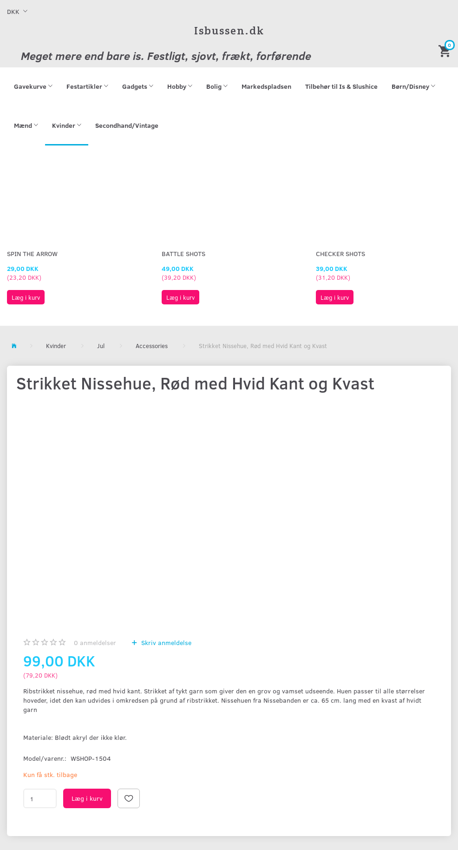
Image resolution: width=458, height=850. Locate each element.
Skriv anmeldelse (165, 642)
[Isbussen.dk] (229, 30)
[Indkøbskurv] (446, 50)
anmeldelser (95, 642)
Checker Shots (340, 253)
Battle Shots (183, 253)
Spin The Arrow (32, 253)
